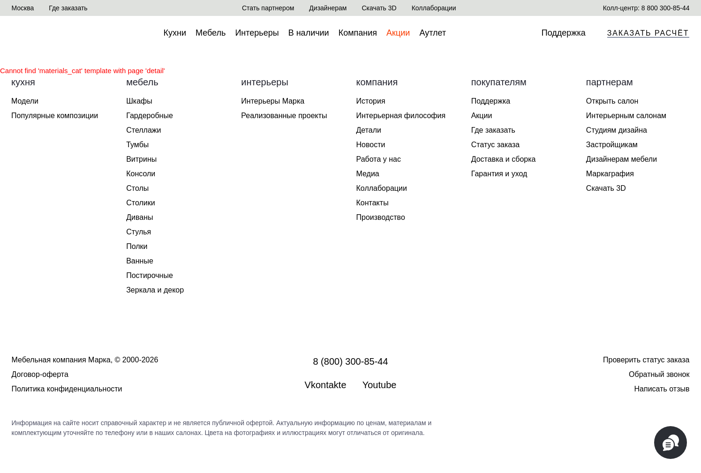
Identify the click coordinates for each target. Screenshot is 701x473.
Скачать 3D (379, 8)
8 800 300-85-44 (665, 8)
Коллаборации (434, 8)
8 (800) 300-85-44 (350, 361)
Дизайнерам (328, 8)
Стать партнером (268, 8)
